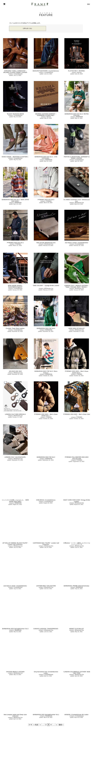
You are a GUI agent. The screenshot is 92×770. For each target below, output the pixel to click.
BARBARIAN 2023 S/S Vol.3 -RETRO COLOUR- (77, 114)
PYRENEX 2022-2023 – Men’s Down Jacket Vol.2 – (76, 372)
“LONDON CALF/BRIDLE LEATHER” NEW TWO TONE (76, 672)
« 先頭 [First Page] (36, 725)
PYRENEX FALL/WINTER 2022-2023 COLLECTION (76, 457)
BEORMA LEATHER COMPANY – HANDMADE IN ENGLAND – (46, 114)
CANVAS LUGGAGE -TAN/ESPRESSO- (46, 628)
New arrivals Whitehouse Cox (46, 242)
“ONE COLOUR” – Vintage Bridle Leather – (46, 286)
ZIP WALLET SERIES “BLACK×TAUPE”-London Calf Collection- (15, 543)
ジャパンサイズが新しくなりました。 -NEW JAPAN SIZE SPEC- (15, 500)
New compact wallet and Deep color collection (15, 715)
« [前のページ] (40, 725)
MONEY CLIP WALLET (76, 628)
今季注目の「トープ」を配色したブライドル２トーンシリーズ (76, 543)
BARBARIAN (79, 116)
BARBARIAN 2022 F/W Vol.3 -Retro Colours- (46, 372)
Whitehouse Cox (79, 202)
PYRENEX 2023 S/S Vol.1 (15, 242)
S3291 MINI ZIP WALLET (77, 328)
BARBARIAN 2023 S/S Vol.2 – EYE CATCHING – (46, 157)
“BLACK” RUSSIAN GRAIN (15, 114)
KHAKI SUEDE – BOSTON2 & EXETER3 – (15, 157)
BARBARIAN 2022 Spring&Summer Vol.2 (15, 628)
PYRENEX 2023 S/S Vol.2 (46, 199)
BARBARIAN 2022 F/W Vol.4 (46, 328)
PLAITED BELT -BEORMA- (76, 71)
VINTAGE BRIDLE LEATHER (15, 671)
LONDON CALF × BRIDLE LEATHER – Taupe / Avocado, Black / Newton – (76, 286)
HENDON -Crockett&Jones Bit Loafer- (76, 714)
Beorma (79, 72)
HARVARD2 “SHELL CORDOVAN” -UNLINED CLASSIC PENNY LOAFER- (15, 71)
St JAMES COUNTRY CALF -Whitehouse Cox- (77, 200)
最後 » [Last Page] (61, 725)
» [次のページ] (56, 725)
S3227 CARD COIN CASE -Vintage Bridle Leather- (76, 500)
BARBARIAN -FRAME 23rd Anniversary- (77, 586)
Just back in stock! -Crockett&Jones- (77, 242)
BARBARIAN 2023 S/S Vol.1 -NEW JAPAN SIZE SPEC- (15, 200)
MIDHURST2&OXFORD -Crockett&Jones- (46, 71)
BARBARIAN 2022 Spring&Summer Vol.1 (46, 714)
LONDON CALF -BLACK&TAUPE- (15, 457)
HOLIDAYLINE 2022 (15, 371)
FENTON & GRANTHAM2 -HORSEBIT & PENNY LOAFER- (76, 157)
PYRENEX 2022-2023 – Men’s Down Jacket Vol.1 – (46, 415)
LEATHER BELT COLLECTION (46, 586)
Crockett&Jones (18, 73)
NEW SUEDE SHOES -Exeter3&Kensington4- (15, 286)
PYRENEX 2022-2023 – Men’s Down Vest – (76, 415)
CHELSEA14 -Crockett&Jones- (46, 500)
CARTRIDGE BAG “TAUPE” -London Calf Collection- (46, 543)
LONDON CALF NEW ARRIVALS (15, 414)
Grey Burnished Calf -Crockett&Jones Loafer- (46, 672)
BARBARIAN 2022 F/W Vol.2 (46, 457)
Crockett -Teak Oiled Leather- (15, 328)
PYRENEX (49, 201)
